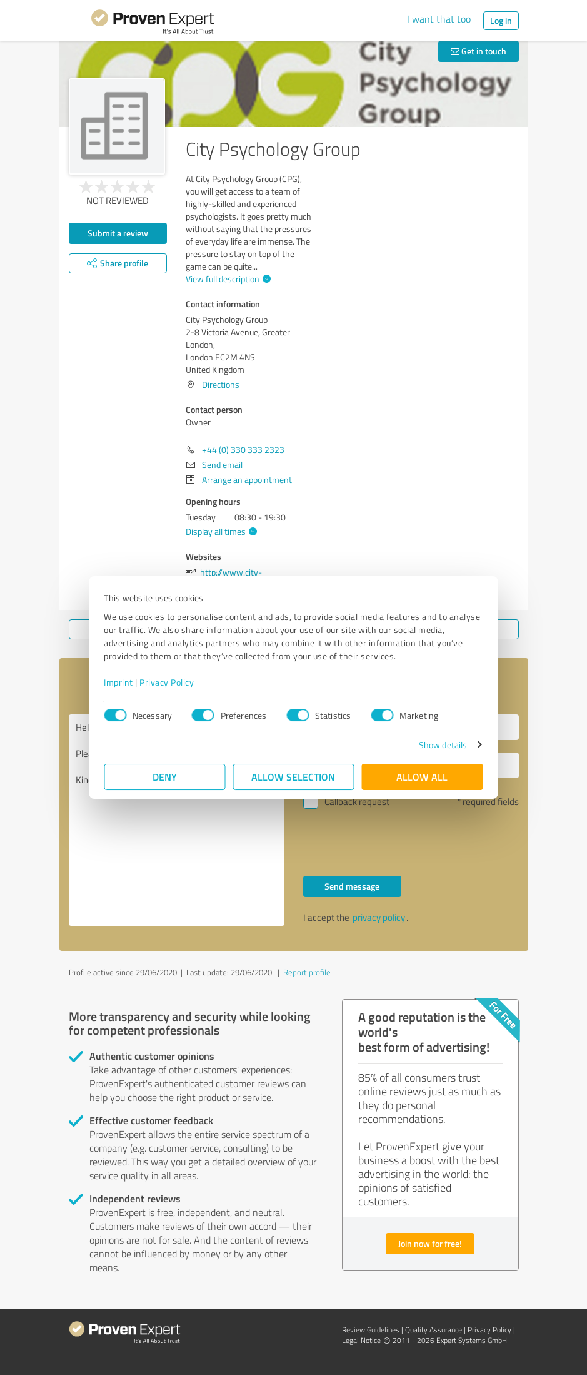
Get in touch (478, 51)
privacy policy (379, 917)
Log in (501, 20)
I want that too (439, 19)
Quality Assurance (433, 1329)
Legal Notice (361, 1340)
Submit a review (118, 233)
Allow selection (294, 776)
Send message (351, 886)
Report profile (307, 972)
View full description (227, 279)
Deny (165, 776)
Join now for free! (430, 1243)
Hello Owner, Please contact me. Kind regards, (176, 820)
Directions (220, 384)
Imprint (119, 682)
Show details (442, 745)
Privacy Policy (167, 682)
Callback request (356, 801)
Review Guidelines (370, 1329)
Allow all (422, 776)
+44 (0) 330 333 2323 (243, 449)
